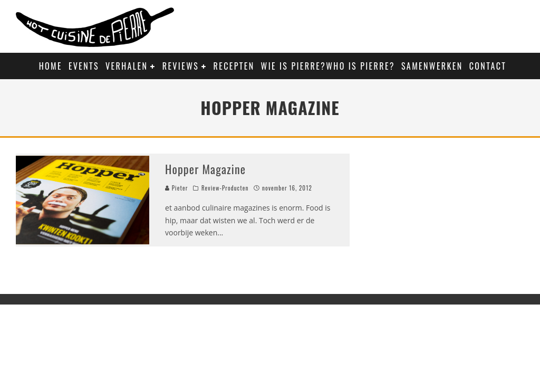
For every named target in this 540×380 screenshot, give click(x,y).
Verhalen (126, 66)
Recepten (234, 66)
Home (50, 66)
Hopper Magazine (205, 168)
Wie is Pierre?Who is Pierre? (328, 66)
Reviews (180, 66)
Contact (488, 66)
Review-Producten (224, 188)
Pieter (176, 188)
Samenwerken (432, 66)
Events (84, 66)
